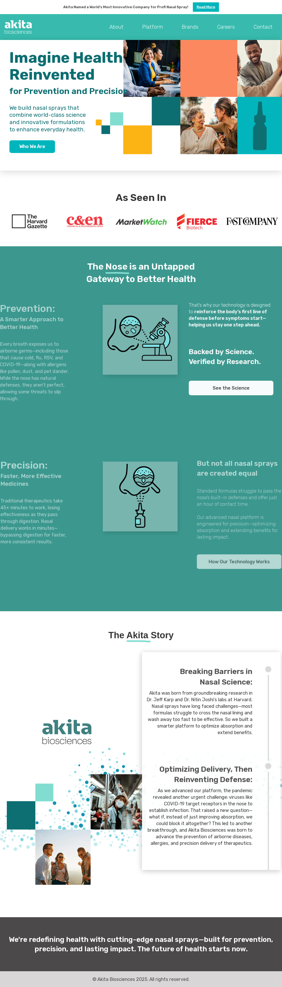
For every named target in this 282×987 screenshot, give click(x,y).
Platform (152, 27)
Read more (206, 7)
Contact (263, 27)
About (116, 27)
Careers (226, 27)
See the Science (235, 388)
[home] (18, 27)
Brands (190, 27)
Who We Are (32, 146)
